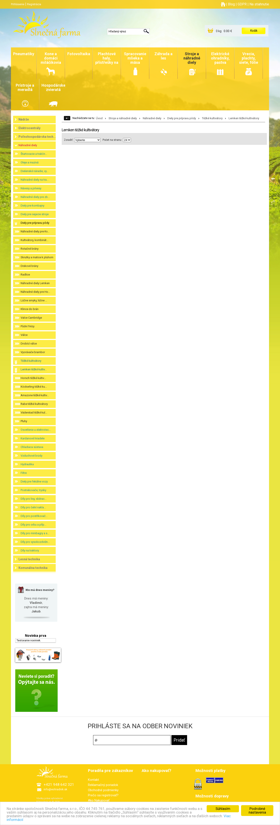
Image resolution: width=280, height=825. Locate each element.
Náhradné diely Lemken (35, 283)
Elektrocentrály (29, 128)
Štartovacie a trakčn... (34, 153)
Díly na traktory (30, 550)
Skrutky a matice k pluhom (37, 257)
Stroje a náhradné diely (123, 118)
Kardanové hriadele (33, 438)
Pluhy (24, 421)
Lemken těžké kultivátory (244, 118)
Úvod (99, 118)
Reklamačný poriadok (103, 785)
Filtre (24, 472)
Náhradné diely (27, 145)
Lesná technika (29, 559)
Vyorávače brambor (33, 352)
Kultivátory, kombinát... (34, 240)
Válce (24, 335)
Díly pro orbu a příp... (33, 524)
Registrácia (34, 4)
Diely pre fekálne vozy (34, 481)
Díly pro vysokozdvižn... (35, 541)
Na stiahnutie (259, 4)
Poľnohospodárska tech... (37, 136)
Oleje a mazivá (29, 162)
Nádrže (23, 119)
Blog (231, 4)
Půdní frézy (27, 326)
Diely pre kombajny (32, 205)
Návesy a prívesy (31, 188)
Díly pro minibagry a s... (35, 533)
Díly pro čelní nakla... (33, 507)
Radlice (25, 274)
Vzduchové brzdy (31, 455)
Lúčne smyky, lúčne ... (34, 300)
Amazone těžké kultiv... (35, 395)
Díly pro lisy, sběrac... (33, 498)
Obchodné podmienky (103, 790)
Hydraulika (27, 464)
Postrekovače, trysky (33, 490)
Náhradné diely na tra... (35, 179)
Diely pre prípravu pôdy (35, 222)
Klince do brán (29, 309)
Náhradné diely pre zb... (35, 197)
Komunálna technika (33, 568)
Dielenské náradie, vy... (34, 171)
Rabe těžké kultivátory (34, 403)
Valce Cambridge (31, 317)
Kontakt (93, 780)
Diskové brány (29, 266)
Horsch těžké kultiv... (33, 378)
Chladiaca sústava (32, 447)
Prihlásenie (17, 4)
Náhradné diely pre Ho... (35, 291)
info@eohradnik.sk (55, 789)
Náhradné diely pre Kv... (35, 231)
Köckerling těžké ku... (34, 386)
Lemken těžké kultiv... (34, 369)
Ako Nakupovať (98, 800)
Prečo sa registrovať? (103, 795)
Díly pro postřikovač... (34, 516)
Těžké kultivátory (31, 360)
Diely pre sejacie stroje (35, 214)
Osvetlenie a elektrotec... (36, 429)
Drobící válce (29, 343)
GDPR (242, 4)
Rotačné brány (29, 248)
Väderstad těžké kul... (34, 412)
